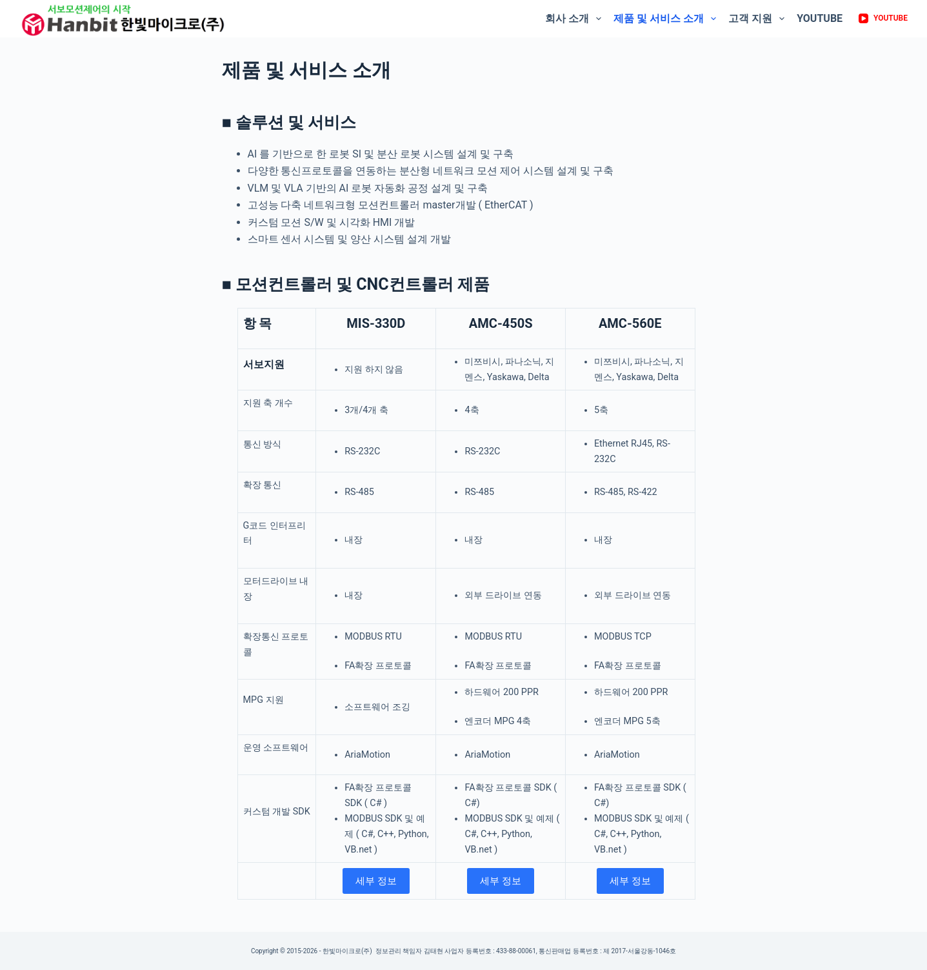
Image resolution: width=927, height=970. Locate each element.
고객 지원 (758, 18)
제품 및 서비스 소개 (666, 18)
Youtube (819, 18)
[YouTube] (883, 18)
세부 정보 (376, 881)
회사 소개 (574, 18)
